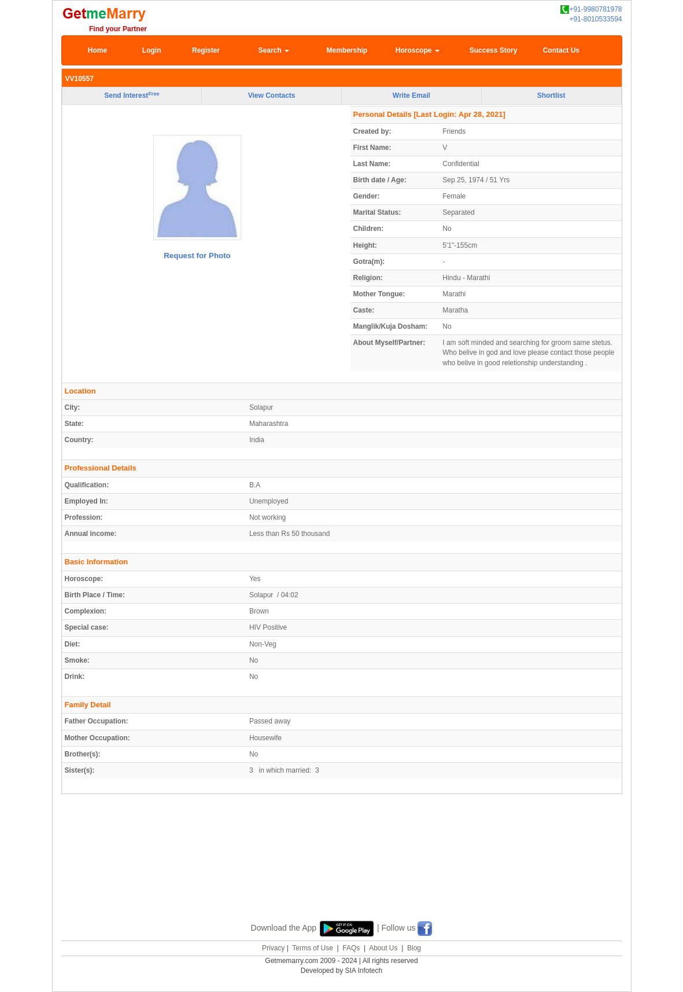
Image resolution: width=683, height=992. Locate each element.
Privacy (273, 948)
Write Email (411, 95)
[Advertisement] (341, 870)
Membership (347, 50)
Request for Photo (197, 255)
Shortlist (551, 95)
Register (206, 50)
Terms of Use (312, 948)
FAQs (351, 948)
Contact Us (561, 50)
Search (274, 50)
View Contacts (272, 95)
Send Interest (131, 95)
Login (151, 50)
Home (97, 50)
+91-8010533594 (595, 19)
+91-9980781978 (591, 9)
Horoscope (418, 50)
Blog (414, 948)
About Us (383, 948)
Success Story (494, 50)
